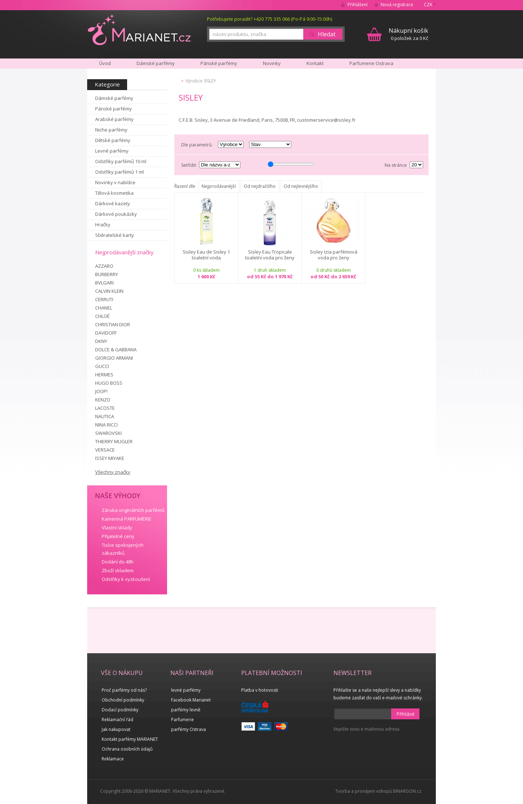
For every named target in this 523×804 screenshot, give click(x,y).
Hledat (327, 34)
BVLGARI (104, 282)
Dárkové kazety (112, 203)
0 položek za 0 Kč (408, 34)
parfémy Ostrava (188, 729)
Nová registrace (397, 4)
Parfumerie (182, 719)
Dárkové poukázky (116, 214)
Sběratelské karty (114, 235)
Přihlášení (358, 4)
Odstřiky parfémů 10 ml (120, 161)
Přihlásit (405, 714)
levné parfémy (185, 690)
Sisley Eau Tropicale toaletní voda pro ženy (270, 255)
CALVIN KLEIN (109, 291)
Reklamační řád (117, 719)
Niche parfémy (111, 129)
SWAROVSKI (108, 433)
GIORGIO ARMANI (114, 358)
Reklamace (113, 759)
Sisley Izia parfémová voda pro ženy (333, 255)
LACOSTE (105, 408)
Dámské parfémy (114, 98)
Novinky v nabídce (115, 182)
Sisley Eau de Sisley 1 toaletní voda (206, 255)
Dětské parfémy (112, 140)
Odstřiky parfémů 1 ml (119, 172)
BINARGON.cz (407, 791)
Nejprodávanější (219, 186)
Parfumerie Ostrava (371, 63)
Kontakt (315, 63)
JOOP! (101, 391)
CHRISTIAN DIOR (112, 324)
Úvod (105, 63)
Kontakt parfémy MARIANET (130, 739)
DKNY (101, 341)
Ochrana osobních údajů (127, 749)
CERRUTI (104, 299)
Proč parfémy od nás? (124, 690)
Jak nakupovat (116, 729)
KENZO (102, 399)
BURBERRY (106, 274)
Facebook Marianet (191, 700)
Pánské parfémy (113, 108)
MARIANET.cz (139, 29)
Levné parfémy (112, 151)
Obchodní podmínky (123, 700)
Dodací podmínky (120, 710)
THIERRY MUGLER (114, 441)
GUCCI (102, 366)
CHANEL (103, 307)
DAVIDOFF (106, 333)
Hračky (102, 224)
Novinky (272, 63)
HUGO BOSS (108, 383)
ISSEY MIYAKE (109, 458)
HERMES (104, 374)
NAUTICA (104, 416)
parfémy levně (185, 710)
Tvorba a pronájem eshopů (363, 791)
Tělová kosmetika (114, 193)
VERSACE (105, 450)
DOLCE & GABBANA (116, 349)
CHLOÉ (102, 316)
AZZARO (104, 266)
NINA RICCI (106, 424)
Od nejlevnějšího (301, 186)
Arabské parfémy (114, 119)
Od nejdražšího (260, 186)
